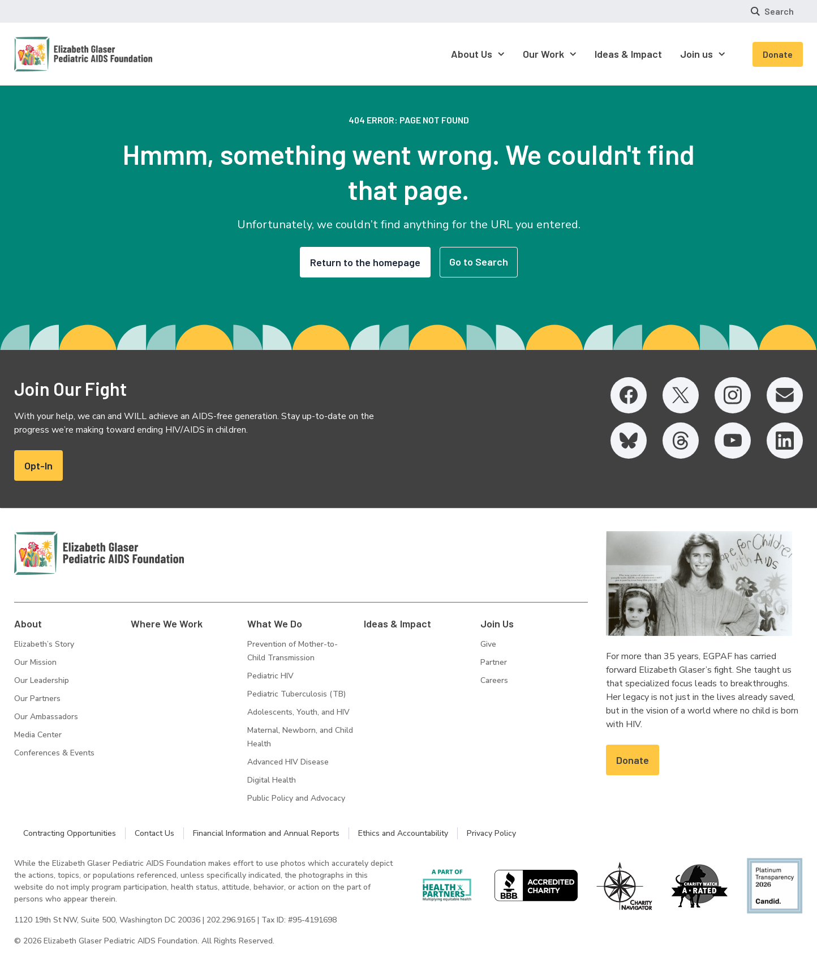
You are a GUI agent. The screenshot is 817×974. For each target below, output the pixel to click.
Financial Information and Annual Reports (266, 833)
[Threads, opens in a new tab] (681, 440)
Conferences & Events (54, 752)
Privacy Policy (491, 833)
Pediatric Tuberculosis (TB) (296, 694)
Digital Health (271, 780)
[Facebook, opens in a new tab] (628, 395)
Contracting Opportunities (69, 833)
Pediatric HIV (270, 675)
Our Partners (37, 698)
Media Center (38, 734)
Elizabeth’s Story (44, 644)
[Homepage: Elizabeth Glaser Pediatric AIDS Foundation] (53, 54)
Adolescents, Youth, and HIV (298, 712)
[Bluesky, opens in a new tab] (628, 440)
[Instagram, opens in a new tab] (733, 395)
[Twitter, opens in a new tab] (681, 395)
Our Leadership (41, 680)
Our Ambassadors (46, 716)
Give (488, 644)
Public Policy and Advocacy (296, 798)
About (28, 623)
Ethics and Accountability (403, 833)
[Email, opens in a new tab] (785, 395)
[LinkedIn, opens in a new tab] (785, 440)
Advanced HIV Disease (288, 762)
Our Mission (35, 662)
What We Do (274, 623)
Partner (493, 662)
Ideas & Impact (397, 623)
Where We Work (167, 623)
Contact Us (154, 833)
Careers (494, 680)
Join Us (497, 623)
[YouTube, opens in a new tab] (733, 440)
